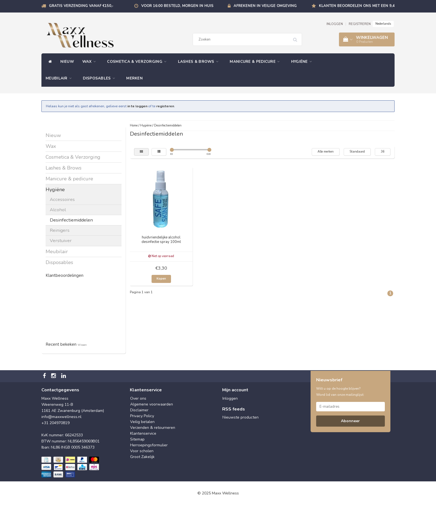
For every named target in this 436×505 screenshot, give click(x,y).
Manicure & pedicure (256, 61)
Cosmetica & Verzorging (138, 61)
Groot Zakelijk (142, 456)
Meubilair (60, 78)
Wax (90, 61)
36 (383, 152)
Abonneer (350, 421)
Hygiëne (303, 61)
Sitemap (137, 439)
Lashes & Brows (200, 61)
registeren (165, 106)
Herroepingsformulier (149, 445)
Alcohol (58, 210)
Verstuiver (61, 240)
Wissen (82, 345)
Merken (134, 78)
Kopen (161, 279)
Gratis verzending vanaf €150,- (81, 5)
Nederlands (383, 24)
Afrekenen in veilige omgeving (265, 5)
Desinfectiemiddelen (71, 220)
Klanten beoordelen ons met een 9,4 (357, 5)
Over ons (138, 398)
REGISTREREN (360, 24)
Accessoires (62, 199)
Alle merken (326, 152)
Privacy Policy (142, 416)
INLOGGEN (334, 24)
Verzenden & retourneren (152, 427)
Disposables (100, 78)
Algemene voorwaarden (151, 404)
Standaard (357, 152)
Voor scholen (141, 451)
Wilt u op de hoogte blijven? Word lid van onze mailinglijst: (340, 391)
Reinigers (60, 230)
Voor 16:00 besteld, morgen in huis (177, 5)
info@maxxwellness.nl (61, 416)
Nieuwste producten (240, 417)
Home (134, 125)
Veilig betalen (142, 421)
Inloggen (230, 398)
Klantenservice (143, 433)
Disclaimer (139, 410)
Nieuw (67, 61)
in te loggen (137, 106)
